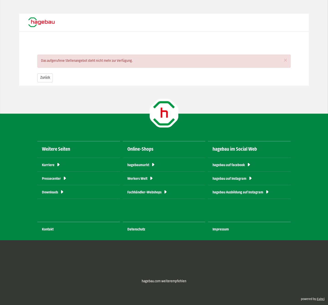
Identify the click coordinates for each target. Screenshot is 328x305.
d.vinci (321, 299)
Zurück (45, 78)
